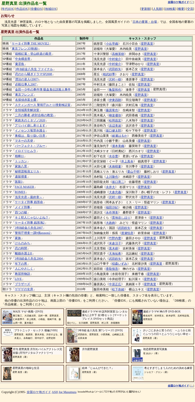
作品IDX (22, 8)
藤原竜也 (112, 110)
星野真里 (147, 43)
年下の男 (21, 263)
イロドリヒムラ (25, 151)
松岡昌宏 (115, 120)
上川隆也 (112, 176)
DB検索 (170, 8)
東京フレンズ (24, 94)
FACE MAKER (24, 186)
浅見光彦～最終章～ (28, 197)
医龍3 (18, 181)
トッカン (21, 161)
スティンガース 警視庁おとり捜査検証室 (42, 104)
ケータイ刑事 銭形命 (29, 202)
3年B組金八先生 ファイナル (34, 69)
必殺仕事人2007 (25, 84)
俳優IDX (36, 8)
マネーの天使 (24, 140)
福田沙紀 (112, 207)
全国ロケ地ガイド (39, 392)
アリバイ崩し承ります (30, 125)
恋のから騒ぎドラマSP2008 (33, 74)
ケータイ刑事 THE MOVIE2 (30, 43)
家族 (18, 238)
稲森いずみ (119, 263)
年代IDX (7, 8)
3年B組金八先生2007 (29, 227)
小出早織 (112, 43)
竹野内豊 (115, 238)
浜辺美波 (115, 125)
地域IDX (50, 8)
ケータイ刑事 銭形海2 (30, 222)
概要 (181, 8)
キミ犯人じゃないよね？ (31, 217)
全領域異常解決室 (27, 110)
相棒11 (19, 156)
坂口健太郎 (113, 130)
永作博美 (112, 212)
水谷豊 (113, 156)
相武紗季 (109, 74)
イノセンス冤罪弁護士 (30, 130)
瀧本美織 (118, 146)
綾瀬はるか (119, 135)
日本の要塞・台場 (145, 21)
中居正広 (115, 284)
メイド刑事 (22, 207)
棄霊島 (19, 64)
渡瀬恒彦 (127, 233)
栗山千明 (133, 171)
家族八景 (21, 166)
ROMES (20, 192)
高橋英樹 (118, 54)
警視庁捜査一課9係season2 (32, 232)
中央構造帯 (22, 58)
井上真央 (127, 161)
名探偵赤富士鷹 (25, 99)
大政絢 (110, 222)
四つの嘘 (21, 212)
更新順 (145, 8)
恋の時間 (21, 248)
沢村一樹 (115, 79)
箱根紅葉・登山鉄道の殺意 (33, 53)
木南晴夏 (115, 166)
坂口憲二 (118, 182)
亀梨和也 (115, 89)
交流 (190, 8)
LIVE (18, 278)
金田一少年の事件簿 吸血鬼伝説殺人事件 (43, 89)
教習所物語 (22, 273)
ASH (55, 392)
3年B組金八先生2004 (29, 258)
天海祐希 (115, 253)
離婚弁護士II (23, 253)
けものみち (22, 243)
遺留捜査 (21, 176)
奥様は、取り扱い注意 (30, 135)
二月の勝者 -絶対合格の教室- (34, 115)
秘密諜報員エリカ (27, 171)
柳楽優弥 (115, 115)
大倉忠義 (115, 192)
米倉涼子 (115, 243)
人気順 (157, 8)
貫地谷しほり (121, 217)
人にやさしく (24, 268)
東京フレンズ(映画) (25, 48)
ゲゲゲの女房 (24, 289)
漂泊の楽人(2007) (26, 79)
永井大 (110, 187)
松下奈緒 (118, 289)
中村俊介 (115, 59)
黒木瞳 (113, 248)
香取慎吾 (112, 268)
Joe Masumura (68, 392)
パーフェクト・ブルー (30, 145)
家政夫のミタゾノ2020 (30, 120)
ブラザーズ (22, 284)
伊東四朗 (115, 100)
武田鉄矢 (115, 69)
